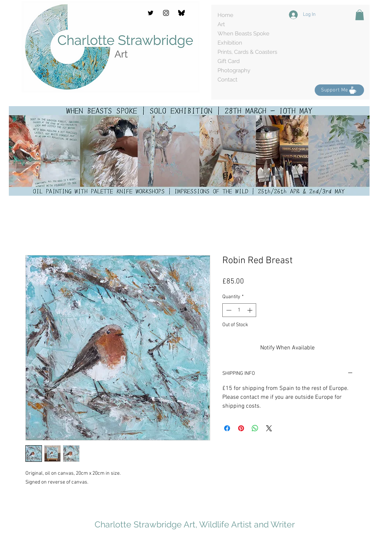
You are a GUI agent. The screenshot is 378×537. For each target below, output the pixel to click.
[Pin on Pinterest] (241, 428)
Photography (234, 70)
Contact (227, 79)
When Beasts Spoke (243, 33)
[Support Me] (339, 90)
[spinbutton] (239, 310)
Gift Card (229, 61)
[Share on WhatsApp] (255, 428)
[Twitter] (150, 13)
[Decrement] (228, 310)
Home (225, 15)
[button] (359, 15)
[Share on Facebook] (227, 428)
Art (221, 24)
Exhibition (230, 42)
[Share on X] (269, 428)
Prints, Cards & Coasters (247, 52)
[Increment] (250, 310)
